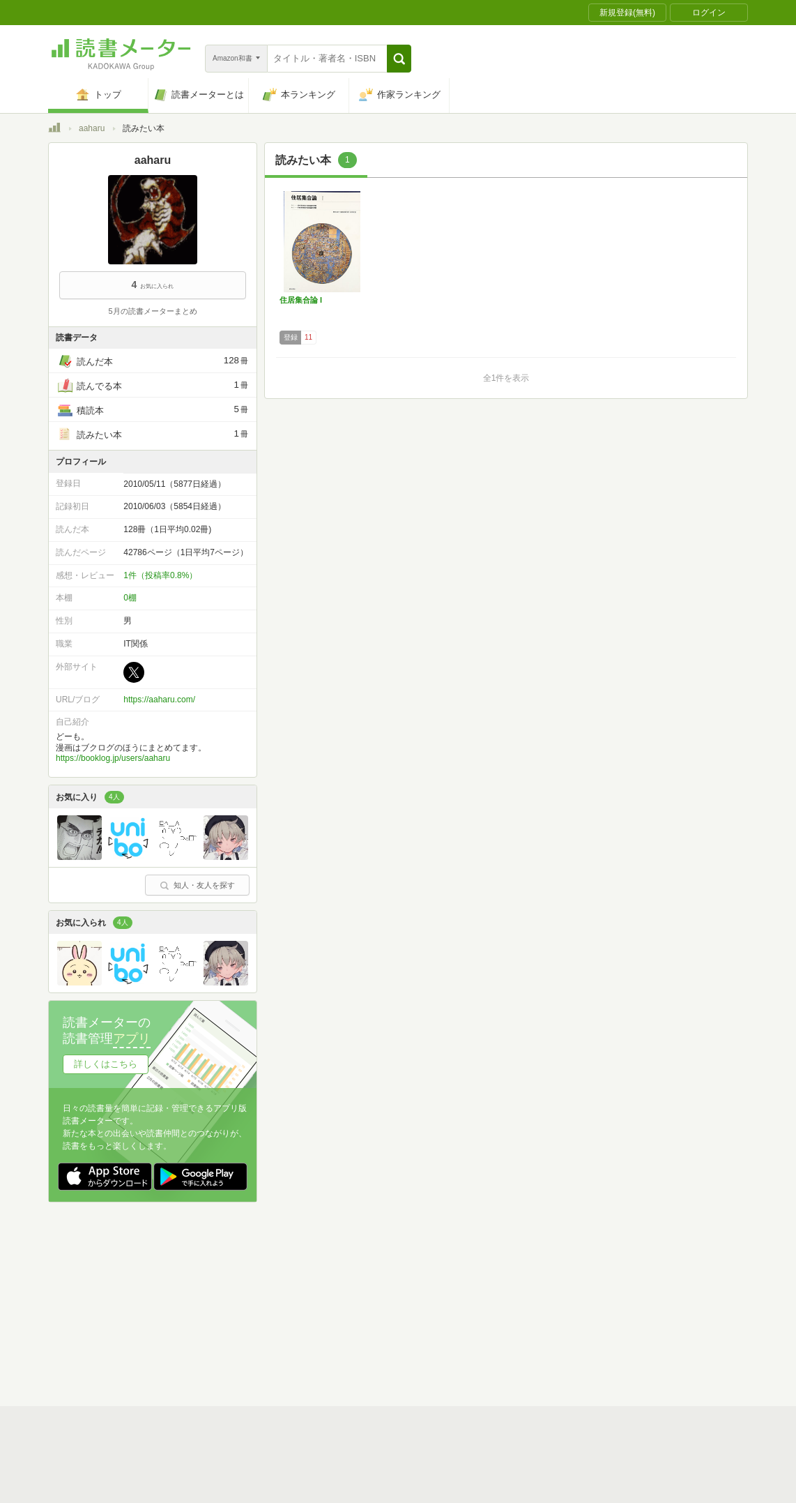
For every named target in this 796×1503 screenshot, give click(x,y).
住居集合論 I (301, 300)
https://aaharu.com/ (159, 699)
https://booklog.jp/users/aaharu (113, 758)
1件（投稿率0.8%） (160, 575)
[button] (399, 59)
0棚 (130, 598)
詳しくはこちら (105, 1064)
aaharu (92, 128)
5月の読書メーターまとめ (152, 311)
